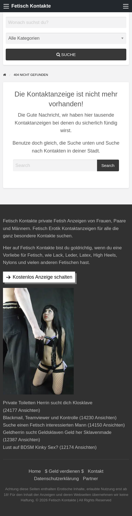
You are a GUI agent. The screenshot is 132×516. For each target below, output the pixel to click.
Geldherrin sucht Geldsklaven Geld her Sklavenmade (57, 432)
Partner (90, 478)
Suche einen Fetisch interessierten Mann (44, 425)
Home (34, 471)
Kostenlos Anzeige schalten (42, 277)
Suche (66, 54)
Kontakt (96, 471)
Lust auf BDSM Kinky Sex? (30, 447)
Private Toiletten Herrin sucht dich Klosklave (47, 402)
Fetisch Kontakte (31, 6)
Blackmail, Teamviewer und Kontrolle (40, 417)
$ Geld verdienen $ (64, 471)
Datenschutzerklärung (56, 478)
